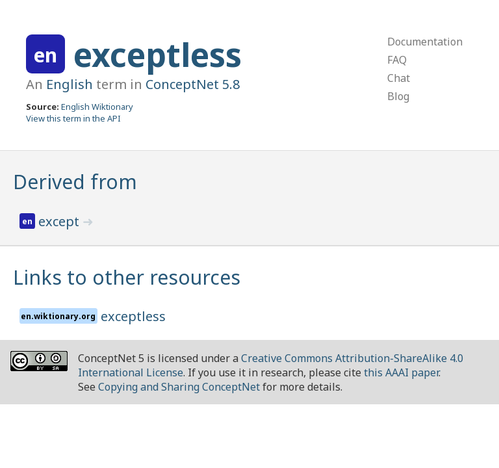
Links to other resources (126, 277)
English (69, 84)
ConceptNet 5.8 (193, 84)
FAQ (397, 60)
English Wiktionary (97, 106)
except (60, 221)
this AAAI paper (401, 372)
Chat (398, 78)
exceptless (157, 54)
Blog (398, 96)
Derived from (75, 181)
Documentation (425, 41)
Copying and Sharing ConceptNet (179, 387)
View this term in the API (73, 118)
